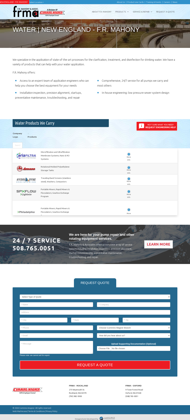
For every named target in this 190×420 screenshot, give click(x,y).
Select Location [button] (35, 2)
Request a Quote (165, 12)
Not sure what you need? (157, 126)
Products (122, 12)
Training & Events (153, 2)
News (175, 2)
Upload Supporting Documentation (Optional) (133, 340)
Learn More (158, 241)
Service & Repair (142, 12)
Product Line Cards (135, 2)
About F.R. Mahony (101, 12)
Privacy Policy (51, 408)
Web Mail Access (20, 408)
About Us (121, 2)
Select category (132, 141)
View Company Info (55, 158)
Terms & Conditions (36, 408)
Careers (167, 2)
